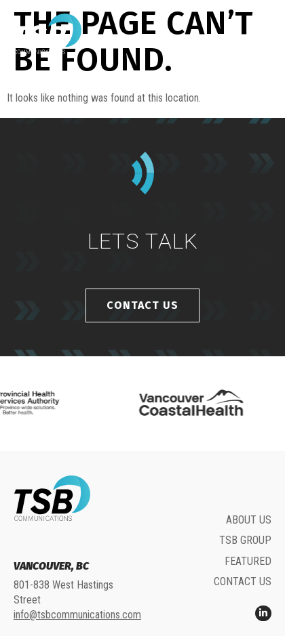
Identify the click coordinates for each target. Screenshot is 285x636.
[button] (259, 34)
